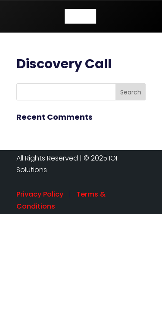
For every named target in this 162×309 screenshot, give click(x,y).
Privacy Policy (39, 194)
